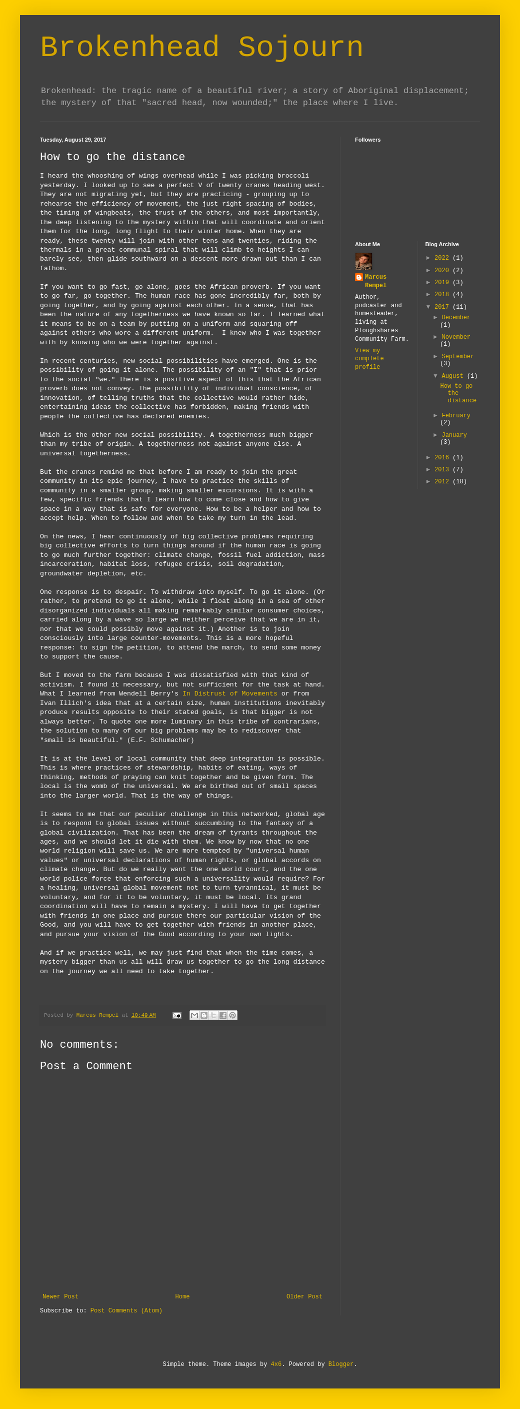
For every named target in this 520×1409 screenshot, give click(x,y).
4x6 (276, 1364)
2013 (443, 469)
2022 (443, 258)
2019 (443, 282)
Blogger (341, 1364)
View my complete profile (369, 359)
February (456, 415)
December (456, 317)
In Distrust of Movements (230, 693)
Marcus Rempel (375, 281)
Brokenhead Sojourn (202, 48)
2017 (443, 307)
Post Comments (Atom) (126, 1310)
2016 (443, 457)
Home (183, 1296)
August (454, 376)
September (458, 356)
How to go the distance (458, 393)
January (454, 435)
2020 (443, 270)
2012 (443, 481)
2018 (443, 294)
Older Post (304, 1296)
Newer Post (60, 1296)
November (456, 337)
